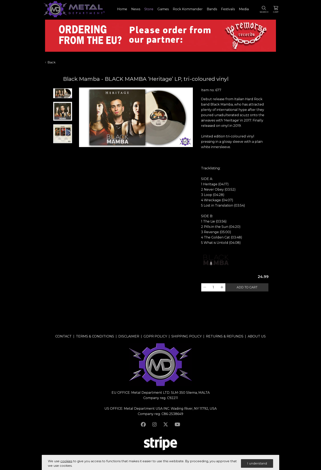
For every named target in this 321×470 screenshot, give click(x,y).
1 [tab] (132, 151)
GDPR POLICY (155, 336)
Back (50, 62)
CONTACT (63, 336)
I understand (257, 463)
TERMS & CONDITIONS (95, 336)
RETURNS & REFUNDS (224, 336)
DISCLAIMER (128, 336)
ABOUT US (257, 336)
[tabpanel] (136, 118)
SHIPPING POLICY (186, 336)
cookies (66, 461)
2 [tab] (136, 151)
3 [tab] (140, 151)
